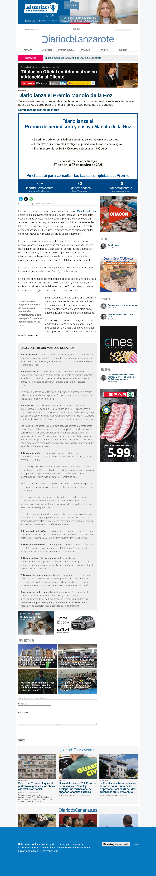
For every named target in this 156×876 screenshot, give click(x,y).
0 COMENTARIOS (39, 204)
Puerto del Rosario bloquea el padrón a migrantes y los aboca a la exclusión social (36, 786)
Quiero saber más (48, 851)
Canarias (85, 50)
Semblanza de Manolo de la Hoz (38, 109)
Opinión (104, 50)
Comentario (23, 712)
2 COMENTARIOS (84, 795)
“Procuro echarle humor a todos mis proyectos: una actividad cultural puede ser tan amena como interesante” (37, 686)
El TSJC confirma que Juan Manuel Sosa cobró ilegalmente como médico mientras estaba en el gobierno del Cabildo (37, 661)
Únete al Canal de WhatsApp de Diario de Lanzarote (72, 58)
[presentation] (36, 733)
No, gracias (136, 844)
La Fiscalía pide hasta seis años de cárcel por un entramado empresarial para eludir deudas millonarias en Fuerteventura (117, 787)
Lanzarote (47, 50)
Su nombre (22, 704)
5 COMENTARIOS (33, 792)
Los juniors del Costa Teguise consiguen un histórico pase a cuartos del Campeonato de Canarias (76, 686)
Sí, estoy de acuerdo (116, 844)
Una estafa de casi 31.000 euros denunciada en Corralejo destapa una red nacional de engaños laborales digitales (77, 787)
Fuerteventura (66, 50)
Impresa (123, 50)
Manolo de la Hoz (86, 211)
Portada (28, 50)
